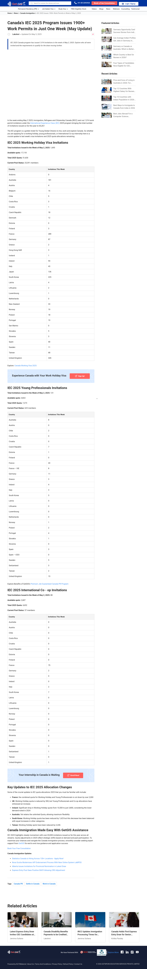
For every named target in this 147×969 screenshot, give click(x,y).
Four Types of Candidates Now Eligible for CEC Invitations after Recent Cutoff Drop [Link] (123, 64)
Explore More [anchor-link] (113, 949)
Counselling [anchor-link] (125, 9)
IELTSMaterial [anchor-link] (21, 960)
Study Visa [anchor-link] (64, 9)
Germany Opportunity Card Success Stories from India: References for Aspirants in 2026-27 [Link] (124, 31)
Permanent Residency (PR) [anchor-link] (29, 9)
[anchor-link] (13, 949)
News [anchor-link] (108, 9)
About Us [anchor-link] (30, 960)
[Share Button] (93, 34)
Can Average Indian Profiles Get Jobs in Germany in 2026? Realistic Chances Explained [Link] (124, 39)
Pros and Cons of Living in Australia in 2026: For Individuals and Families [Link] (124, 81)
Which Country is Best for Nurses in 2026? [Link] (123, 56)
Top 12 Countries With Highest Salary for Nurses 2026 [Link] (123, 90)
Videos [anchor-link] (94, 9)
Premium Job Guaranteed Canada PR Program (49, 580)
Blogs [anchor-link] (101, 9)
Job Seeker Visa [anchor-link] (49, 9)
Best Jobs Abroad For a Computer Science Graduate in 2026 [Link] (122, 115)
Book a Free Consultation (104, 3)
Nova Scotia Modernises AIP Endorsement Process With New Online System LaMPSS (47, 859)
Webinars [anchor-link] (116, 9)
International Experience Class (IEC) (44, 119)
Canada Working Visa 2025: (25, 362)
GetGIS (21, 840)
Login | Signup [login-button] (128, 4)
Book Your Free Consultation (19, 845)
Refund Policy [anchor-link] (68, 960)
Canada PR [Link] (18, 880)
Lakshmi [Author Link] (15, 34)
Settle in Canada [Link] (32, 880)
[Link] (107, 31)
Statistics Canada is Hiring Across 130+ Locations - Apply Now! (38, 855)
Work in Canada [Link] (49, 880)
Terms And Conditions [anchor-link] (43, 960)
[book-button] (104, 3)
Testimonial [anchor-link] (135, 9)
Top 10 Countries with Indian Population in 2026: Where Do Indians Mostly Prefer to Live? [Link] (124, 98)
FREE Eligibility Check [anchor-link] (80, 9)
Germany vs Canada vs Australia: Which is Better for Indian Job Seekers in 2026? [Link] (123, 47)
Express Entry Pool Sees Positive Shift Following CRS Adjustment (38, 866)
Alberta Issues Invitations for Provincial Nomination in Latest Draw (39, 863)
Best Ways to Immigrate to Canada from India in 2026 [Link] (124, 106)
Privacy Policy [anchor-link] (57, 960)
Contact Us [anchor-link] (78, 960)
